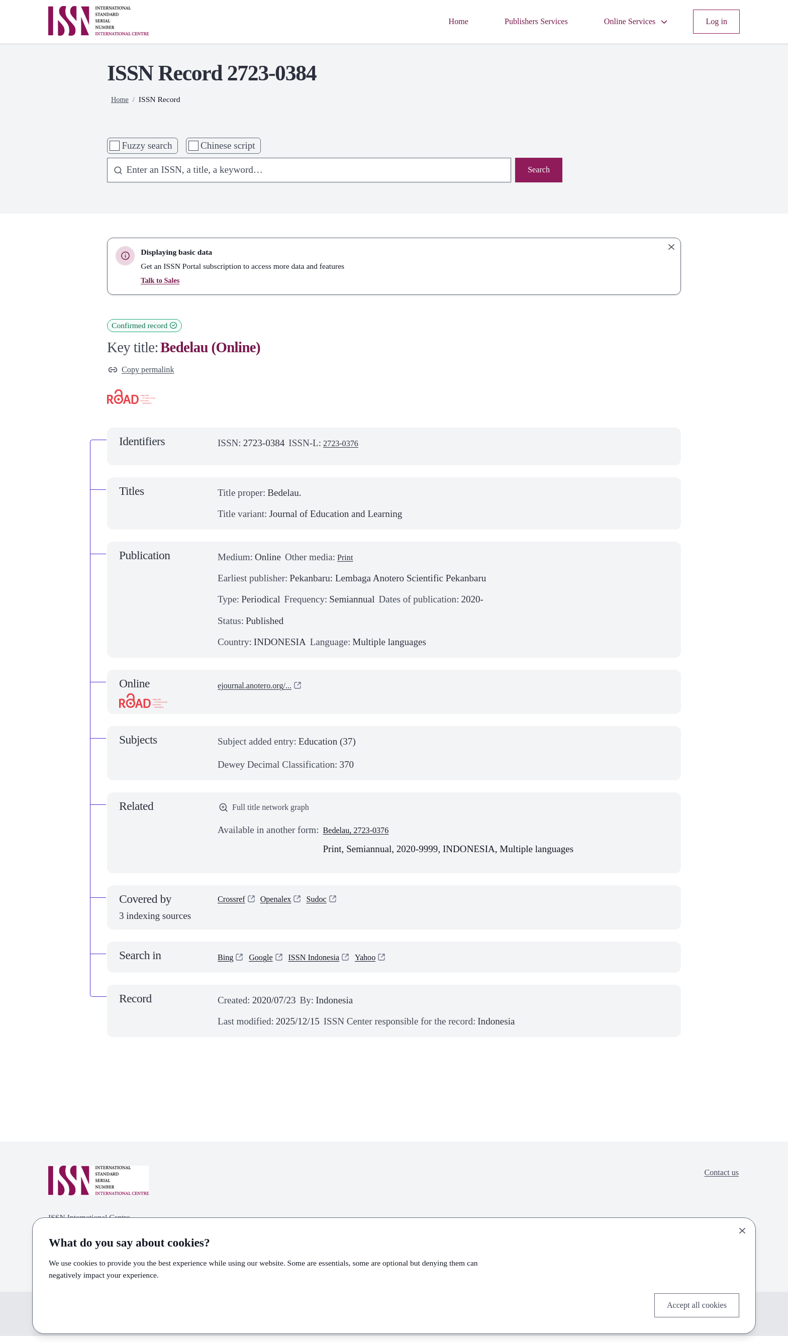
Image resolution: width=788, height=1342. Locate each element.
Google (266, 963)
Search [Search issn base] (537, 171)
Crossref (234, 906)
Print (346, 560)
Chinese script (228, 145)
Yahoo (383, 963)
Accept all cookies (691, 1303)
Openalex (283, 906)
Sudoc (329, 906)
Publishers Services (516, 21)
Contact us (718, 1180)
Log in (714, 21)
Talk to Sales (162, 280)
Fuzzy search (147, 145)
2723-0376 (344, 446)
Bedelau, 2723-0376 (362, 836)
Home (432, 21)
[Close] (742, 1228)
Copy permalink (146, 371)
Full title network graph (271, 811)
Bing (227, 963)
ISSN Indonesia (326, 963)
